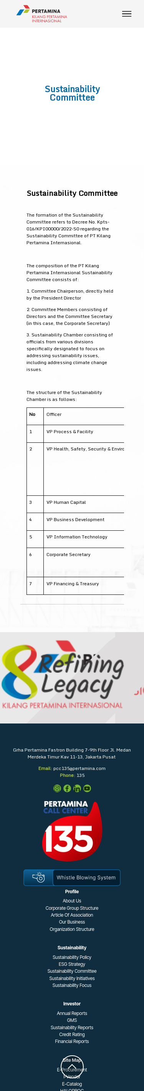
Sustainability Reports (72, 1027)
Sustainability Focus (72, 985)
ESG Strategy (72, 964)
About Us (72, 901)
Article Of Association (72, 915)
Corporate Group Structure (72, 908)
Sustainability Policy (72, 957)
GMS (72, 1020)
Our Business (72, 922)
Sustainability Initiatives (71, 978)
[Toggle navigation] (127, 14)
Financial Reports (72, 1041)
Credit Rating (72, 1034)
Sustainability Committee (72, 971)
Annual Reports (72, 1013)
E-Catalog (72, 1084)
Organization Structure (72, 929)
